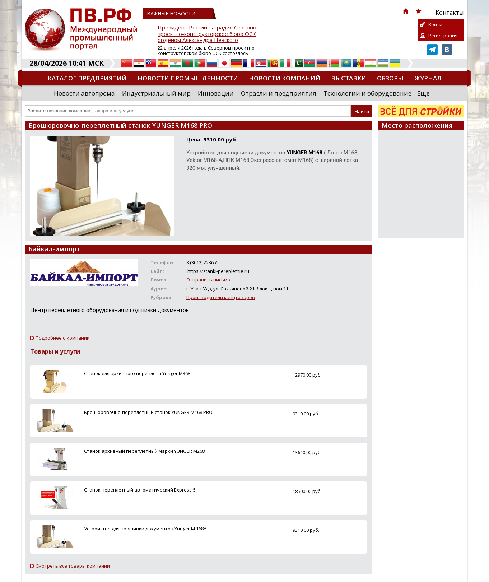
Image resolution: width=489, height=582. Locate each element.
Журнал (428, 78)
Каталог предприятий (87, 78)
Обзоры (390, 78)
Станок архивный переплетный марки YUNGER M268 (144, 451)
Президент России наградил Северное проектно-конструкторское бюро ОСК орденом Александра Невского (209, 33)
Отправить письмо (208, 279)
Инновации (216, 93)
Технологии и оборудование (367, 93)
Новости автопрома (84, 93)
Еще (423, 93)
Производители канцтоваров (220, 297)
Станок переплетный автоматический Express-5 (140, 489)
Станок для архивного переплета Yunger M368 (137, 373)
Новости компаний (284, 78)
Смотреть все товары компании (73, 566)
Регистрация (442, 35)
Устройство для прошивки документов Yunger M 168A (145, 528)
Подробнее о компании (63, 338)
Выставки (348, 78)
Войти (435, 24)
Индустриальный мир (156, 93)
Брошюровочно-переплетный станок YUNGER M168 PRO (148, 412)
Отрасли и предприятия (278, 93)
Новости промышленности (188, 78)
